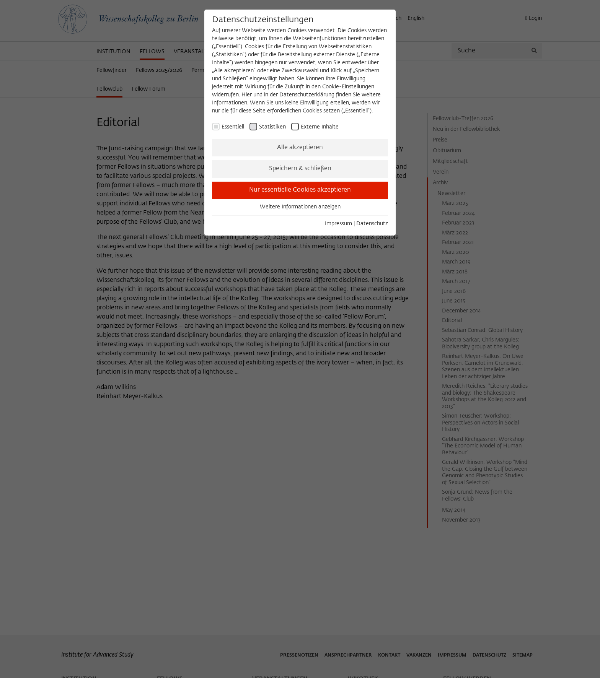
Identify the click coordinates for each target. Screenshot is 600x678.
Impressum (338, 223)
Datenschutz (372, 223)
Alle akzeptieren (300, 148)
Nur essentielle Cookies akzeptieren (300, 190)
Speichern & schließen (300, 169)
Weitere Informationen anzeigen (300, 207)
